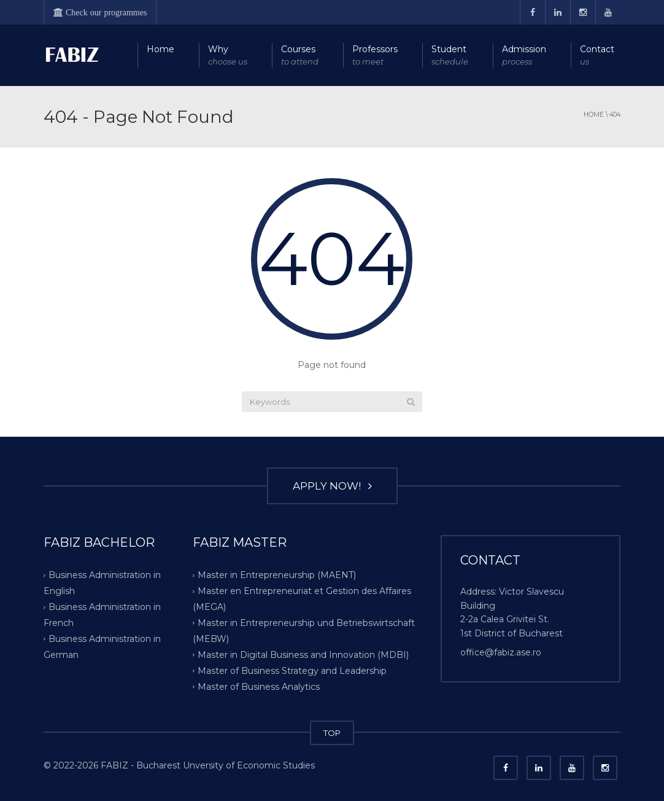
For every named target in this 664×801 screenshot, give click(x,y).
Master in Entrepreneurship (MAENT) (277, 574)
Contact (597, 56)
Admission (524, 56)
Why (227, 56)
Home (160, 49)
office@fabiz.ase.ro (500, 652)
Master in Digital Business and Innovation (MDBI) (303, 654)
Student (449, 56)
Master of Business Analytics (259, 686)
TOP (332, 733)
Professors (375, 56)
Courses (299, 56)
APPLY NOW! (332, 486)
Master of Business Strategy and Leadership (292, 670)
